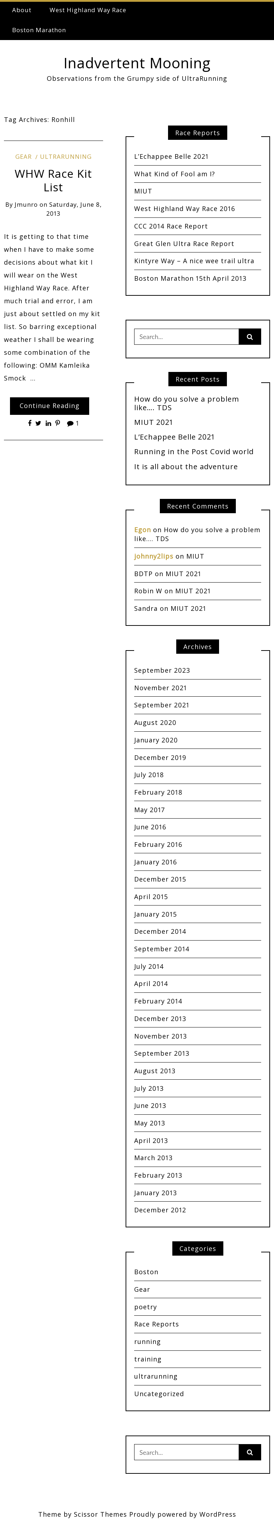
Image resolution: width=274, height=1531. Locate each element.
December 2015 (160, 879)
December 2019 (160, 757)
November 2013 (160, 1036)
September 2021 (161, 705)
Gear (23, 156)
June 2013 (150, 1105)
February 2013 (158, 1175)
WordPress (217, 1514)
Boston (146, 1271)
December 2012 (160, 1210)
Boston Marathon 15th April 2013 (190, 278)
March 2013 (153, 1157)
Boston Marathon (39, 30)
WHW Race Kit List (53, 180)
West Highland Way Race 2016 (184, 208)
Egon (142, 529)
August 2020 (155, 722)
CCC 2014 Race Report (171, 226)
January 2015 (155, 914)
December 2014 (160, 931)
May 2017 (149, 809)
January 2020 (156, 740)
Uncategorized (159, 1393)
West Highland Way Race (88, 10)
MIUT (143, 191)
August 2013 (155, 1070)
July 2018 (149, 774)
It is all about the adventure (186, 466)
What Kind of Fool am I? (174, 174)
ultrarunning (66, 156)
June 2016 (150, 827)
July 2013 (149, 1088)
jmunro (26, 204)
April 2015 (151, 896)
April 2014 (151, 983)
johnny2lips (153, 556)
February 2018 (158, 792)
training (148, 1359)
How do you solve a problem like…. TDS (186, 403)
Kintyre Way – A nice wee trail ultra (194, 260)
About (21, 10)
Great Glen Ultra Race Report (184, 243)
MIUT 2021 (153, 422)
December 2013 (160, 1018)
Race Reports (156, 1324)
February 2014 (158, 1001)
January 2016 (155, 862)
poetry (145, 1306)
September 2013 (161, 1053)
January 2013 (155, 1192)
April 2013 (151, 1140)
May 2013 (149, 1123)
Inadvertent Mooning (137, 63)
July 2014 (149, 966)
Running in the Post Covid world (194, 451)
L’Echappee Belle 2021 (171, 156)
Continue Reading (50, 405)
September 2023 (162, 670)
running (147, 1341)
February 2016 (158, 844)
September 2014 (161, 948)
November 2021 (160, 687)
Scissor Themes (100, 1514)
